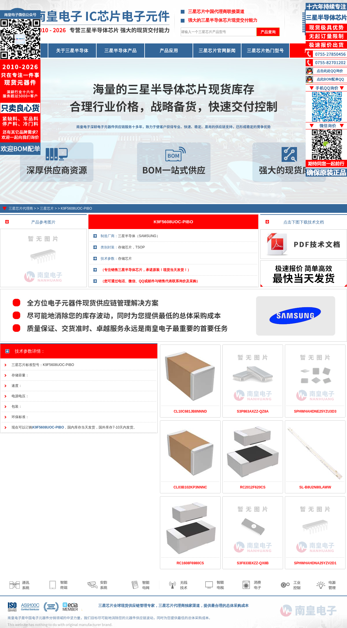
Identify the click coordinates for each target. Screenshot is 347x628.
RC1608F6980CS (190, 563)
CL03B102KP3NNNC (190, 487)
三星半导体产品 (120, 50)
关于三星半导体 (72, 50)
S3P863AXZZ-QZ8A (253, 411)
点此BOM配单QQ (330, 79)
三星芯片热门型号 (265, 50)
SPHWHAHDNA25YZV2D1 (315, 563)
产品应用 (169, 50)
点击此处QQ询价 (330, 71)
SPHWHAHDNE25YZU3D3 (315, 411)
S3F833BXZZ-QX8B (253, 563)
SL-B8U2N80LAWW (315, 487)
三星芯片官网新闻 (217, 50)
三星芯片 (47, 208)
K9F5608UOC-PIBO (76, 208)
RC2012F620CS (252, 487)
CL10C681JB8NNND (190, 411)
